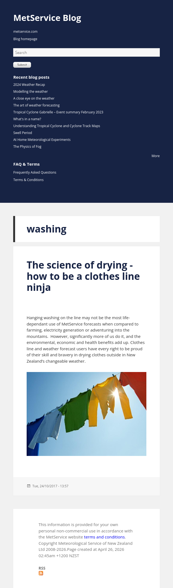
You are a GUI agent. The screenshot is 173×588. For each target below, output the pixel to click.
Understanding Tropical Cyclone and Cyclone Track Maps (56, 126)
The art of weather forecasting (36, 105)
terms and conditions (104, 537)
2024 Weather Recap (29, 84)
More (156, 156)
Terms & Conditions (28, 179)
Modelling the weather (30, 91)
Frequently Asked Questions (34, 172)
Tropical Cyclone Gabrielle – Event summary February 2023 (58, 112)
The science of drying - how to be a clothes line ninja (83, 276)
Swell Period (22, 132)
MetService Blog (47, 17)
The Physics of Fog (27, 146)
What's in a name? (27, 119)
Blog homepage (25, 39)
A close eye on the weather (33, 98)
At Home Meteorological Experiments (41, 139)
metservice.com (25, 31)
